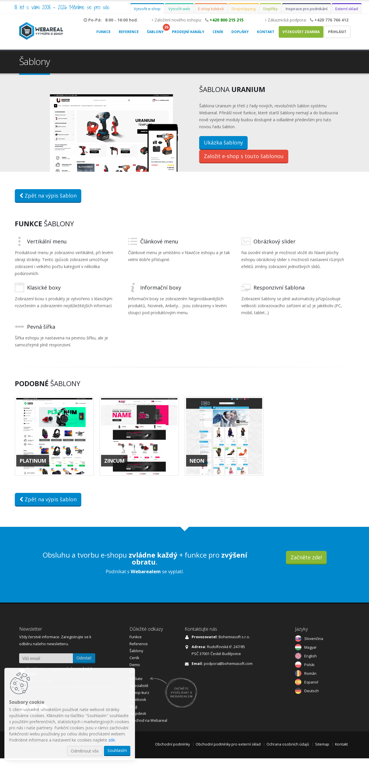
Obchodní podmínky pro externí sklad (228, 750)
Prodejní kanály (188, 31)
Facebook (137, 706)
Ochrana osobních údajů (288, 750)
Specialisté (138, 692)
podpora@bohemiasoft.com (228, 670)
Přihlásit (337, 31)
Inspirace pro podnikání (306, 8)
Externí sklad (346, 8)
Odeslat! (83, 664)
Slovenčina (313, 645)
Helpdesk (137, 720)
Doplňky (270, 8)
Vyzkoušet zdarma (301, 31)
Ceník (218, 31)
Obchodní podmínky (172, 750)
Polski (309, 671)
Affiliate (136, 685)
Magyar (310, 654)
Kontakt (265, 31)
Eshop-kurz (139, 699)
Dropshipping (243, 8)
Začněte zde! (306, 563)
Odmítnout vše (85, 751)
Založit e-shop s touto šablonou (244, 159)
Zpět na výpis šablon (48, 202)
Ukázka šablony (223, 145)
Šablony (155, 31)
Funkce (103, 31)
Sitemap (322, 750)
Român (310, 680)
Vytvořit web (179, 8)
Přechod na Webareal (148, 727)
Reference (129, 31)
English (310, 662)
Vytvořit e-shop (147, 8)
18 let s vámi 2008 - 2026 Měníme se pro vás (62, 7)
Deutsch (311, 697)
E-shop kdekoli (211, 8)
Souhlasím (117, 750)
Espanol (311, 688)
